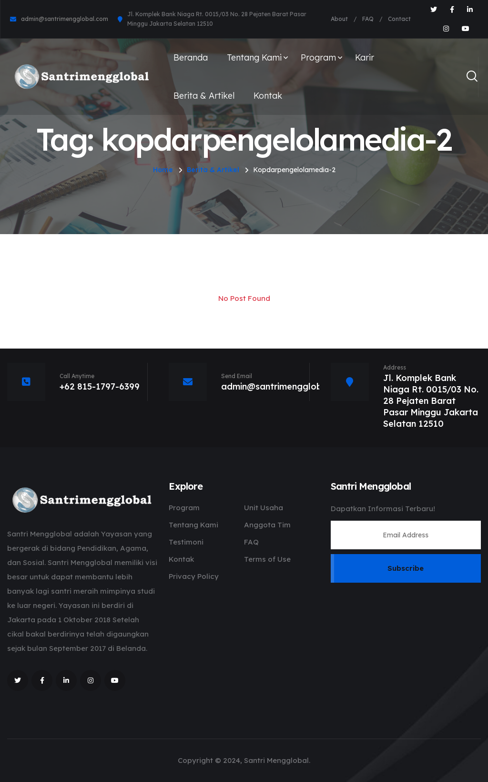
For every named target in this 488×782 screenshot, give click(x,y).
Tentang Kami (254, 57)
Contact (399, 18)
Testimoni (186, 541)
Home (163, 169)
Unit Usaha (263, 507)
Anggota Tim (267, 524)
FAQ (368, 18)
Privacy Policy (194, 576)
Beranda (190, 57)
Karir (364, 57)
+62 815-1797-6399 (100, 386)
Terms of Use (267, 559)
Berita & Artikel (203, 95)
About (339, 18)
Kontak (268, 95)
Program (318, 57)
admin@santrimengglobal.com (64, 18)
